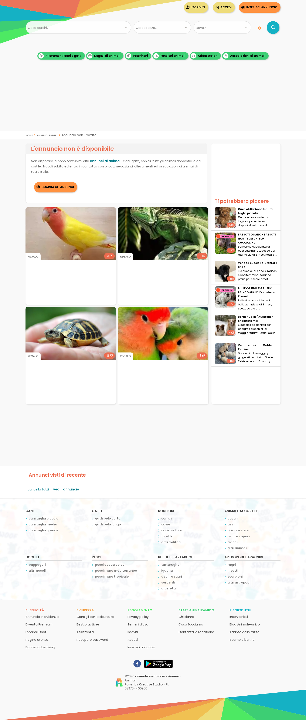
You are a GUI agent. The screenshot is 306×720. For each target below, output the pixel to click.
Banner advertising (40, 647)
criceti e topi (171, 530)
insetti (233, 570)
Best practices (88, 624)
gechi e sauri (171, 576)
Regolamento (140, 610)
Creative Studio (151, 684)
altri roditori (171, 542)
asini (231, 524)
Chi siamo (186, 616)
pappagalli (37, 564)
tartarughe (170, 564)
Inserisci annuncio (261, 7)
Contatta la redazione (196, 631)
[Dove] (222, 27)
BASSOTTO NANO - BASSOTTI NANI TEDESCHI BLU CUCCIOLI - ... (257, 238)
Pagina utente (37, 639)
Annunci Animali (47, 135)
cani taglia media (43, 524)
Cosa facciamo (190, 624)
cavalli (233, 518)
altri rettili (169, 588)
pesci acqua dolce (110, 564)
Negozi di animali (103, 55)
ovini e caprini (239, 536)
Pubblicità (35, 610)
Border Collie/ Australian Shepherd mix (255, 319)
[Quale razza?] (162, 27)
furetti (166, 536)
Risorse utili (240, 610)
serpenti (168, 582)
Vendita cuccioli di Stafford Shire (257, 265)
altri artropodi (239, 582)
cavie (165, 524)
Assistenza (85, 631)
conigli (166, 518)
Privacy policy (138, 616)
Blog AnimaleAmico (245, 624)
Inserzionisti (239, 616)
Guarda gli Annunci (58, 187)
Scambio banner (243, 639)
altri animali (237, 548)
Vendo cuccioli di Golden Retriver (255, 347)
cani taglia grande (43, 530)
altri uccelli (38, 570)
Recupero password (92, 639)
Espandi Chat (36, 631)
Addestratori (204, 55)
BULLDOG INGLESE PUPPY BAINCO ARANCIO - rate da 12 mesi (256, 292)
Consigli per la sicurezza (95, 616)
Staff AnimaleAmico (196, 610)
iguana (167, 570)
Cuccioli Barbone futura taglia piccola (255, 211)
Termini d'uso (138, 624)
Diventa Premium (39, 624)
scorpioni (235, 576)
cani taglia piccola (43, 518)
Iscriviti (198, 7)
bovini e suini (238, 530)
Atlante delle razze (244, 631)
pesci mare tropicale (112, 576)
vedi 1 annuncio (66, 489)
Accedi (226, 7)
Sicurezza (85, 610)
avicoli (233, 542)
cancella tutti (38, 489)
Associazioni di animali (244, 55)
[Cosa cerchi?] (78, 27)
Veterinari (137, 55)
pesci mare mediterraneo (116, 570)
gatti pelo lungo (108, 524)
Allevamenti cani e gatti (60, 55)
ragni (232, 564)
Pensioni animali (169, 55)
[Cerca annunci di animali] (273, 27)
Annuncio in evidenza (42, 616)
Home (29, 135)
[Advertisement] (153, 101)
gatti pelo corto (107, 518)
